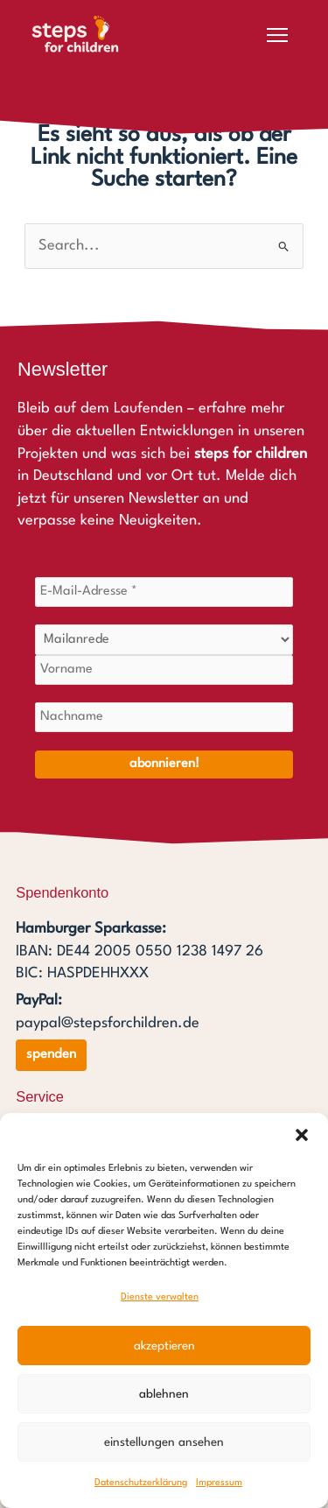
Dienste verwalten (160, 1297)
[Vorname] (164, 670)
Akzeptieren (164, 1346)
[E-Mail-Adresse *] (164, 592)
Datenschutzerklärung (140, 1483)
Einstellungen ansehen (164, 1442)
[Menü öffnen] (277, 35)
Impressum (219, 1483)
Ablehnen (164, 1394)
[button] (302, 1135)
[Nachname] (164, 717)
